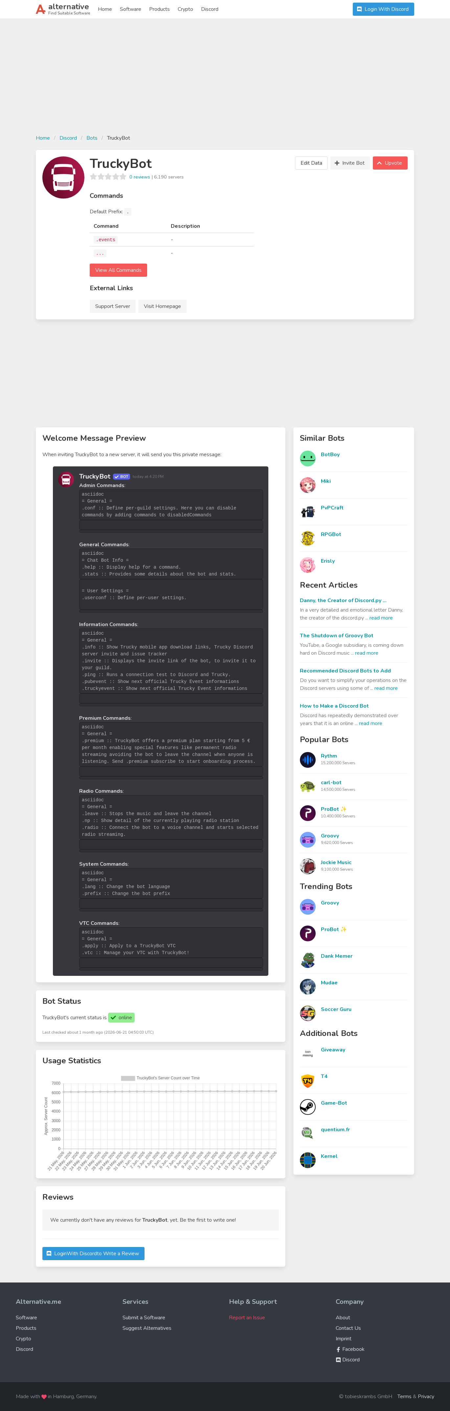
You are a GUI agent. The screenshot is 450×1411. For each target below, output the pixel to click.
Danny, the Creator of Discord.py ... (343, 600)
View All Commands (118, 270)
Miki (326, 481)
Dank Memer (336, 956)
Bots (92, 138)
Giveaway (333, 1049)
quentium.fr (335, 1129)
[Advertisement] (225, 80)
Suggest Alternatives (147, 1328)
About (343, 1317)
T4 (324, 1076)
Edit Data (311, 163)
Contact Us (348, 1328)
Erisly (328, 561)
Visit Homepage (162, 306)
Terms (404, 1396)
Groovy (330, 835)
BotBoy (330, 454)
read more (381, 618)
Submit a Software (144, 1317)
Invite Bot (349, 163)
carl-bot (331, 782)
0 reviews (139, 177)
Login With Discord (382, 9)
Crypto (185, 9)
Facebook (350, 1349)
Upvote (388, 163)
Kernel (329, 1156)
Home (105, 9)
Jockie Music (336, 862)
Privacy (426, 1396)
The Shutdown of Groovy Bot (336, 635)
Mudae (329, 982)
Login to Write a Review (92, 1254)
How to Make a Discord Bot (334, 706)
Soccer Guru (336, 1009)
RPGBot (331, 534)
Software (130, 9)
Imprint (343, 1338)
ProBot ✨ (334, 809)
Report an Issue (247, 1317)
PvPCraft (332, 507)
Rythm (329, 756)
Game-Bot (334, 1103)
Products (159, 9)
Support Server (112, 306)
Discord (209, 9)
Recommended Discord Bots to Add (345, 670)
